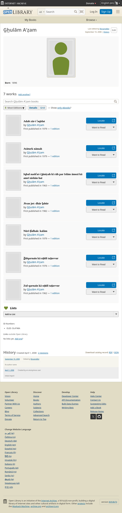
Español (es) (10, 448)
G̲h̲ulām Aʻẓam (35, 125)
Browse (79, 20)
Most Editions (13, 107)
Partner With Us (12, 403)
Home (36, 396)
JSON (116, 352)
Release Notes (97, 411)
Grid (42, 107)
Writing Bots (68, 407)
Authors (37, 403)
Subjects (37, 407)
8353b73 (113, 501)
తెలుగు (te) (9, 479)
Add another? (24, 94)
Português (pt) (11, 467)
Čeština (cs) (10, 437)
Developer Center (70, 396)
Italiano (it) (10, 464)
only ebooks (63, 107)
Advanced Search (41, 415)
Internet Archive (49, 500)
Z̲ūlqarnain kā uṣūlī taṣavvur (41, 258)
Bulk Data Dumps (70, 403)
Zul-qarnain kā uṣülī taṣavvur (42, 285)
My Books (30, 20)
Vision (7, 396)
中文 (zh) (9, 487)
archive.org (35, 506)
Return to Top (39, 419)
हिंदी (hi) (8, 456)
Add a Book (95, 407)
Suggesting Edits (98, 403)
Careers (8, 407)
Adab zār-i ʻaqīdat (34, 121)
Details (33, 107)
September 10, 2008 (12, 359)
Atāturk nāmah (33, 148)
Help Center (96, 396)
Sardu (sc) (9, 475)
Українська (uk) (12, 483)
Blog (7, 411)
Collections (38, 411)
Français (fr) (10, 452)
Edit (114, 30)
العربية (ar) (9, 433)
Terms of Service (12, 415)
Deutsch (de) (11, 440)
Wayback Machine (21, 506)
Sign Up (106, 11)
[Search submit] (75, 11)
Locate (101, 120)
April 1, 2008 (9, 370)
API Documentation (71, 400)
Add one (18, 338)
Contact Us (95, 400)
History (106, 32)
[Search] (59, 11)
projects (81, 503)
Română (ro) (11, 471)
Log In (93, 11)
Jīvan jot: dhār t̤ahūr (36, 203)
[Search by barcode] (81, 11)
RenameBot (104, 29)
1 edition (55, 128)
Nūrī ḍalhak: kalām (35, 230)
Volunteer (9, 400)
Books (36, 400)
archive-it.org (52, 506)
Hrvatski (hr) (11, 460)
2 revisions (43, 352)
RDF (110, 352)
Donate (91, 3)
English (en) (10, 444)
